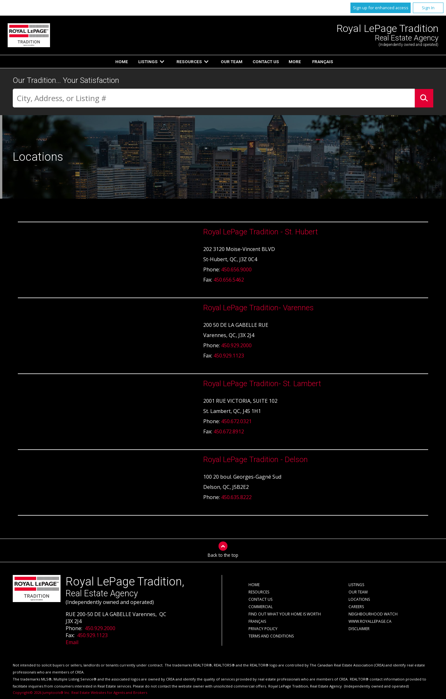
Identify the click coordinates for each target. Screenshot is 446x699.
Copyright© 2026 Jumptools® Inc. (41, 692)
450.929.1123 (228, 355)
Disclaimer (359, 628)
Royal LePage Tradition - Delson (255, 459)
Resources (189, 61)
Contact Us (266, 61)
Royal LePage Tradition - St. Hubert (260, 231)
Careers (356, 606)
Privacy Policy (262, 628)
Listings (148, 61)
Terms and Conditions (271, 636)
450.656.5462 (228, 279)
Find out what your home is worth (284, 614)
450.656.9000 (236, 269)
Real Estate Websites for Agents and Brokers (109, 692)
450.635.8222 (236, 497)
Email (72, 642)
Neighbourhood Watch (373, 614)
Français (322, 61)
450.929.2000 (236, 345)
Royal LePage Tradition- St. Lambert (262, 383)
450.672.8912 (228, 431)
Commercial (260, 606)
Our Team (231, 61)
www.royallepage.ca (370, 621)
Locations (359, 599)
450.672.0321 (236, 421)
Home (121, 61)
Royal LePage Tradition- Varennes (258, 307)
